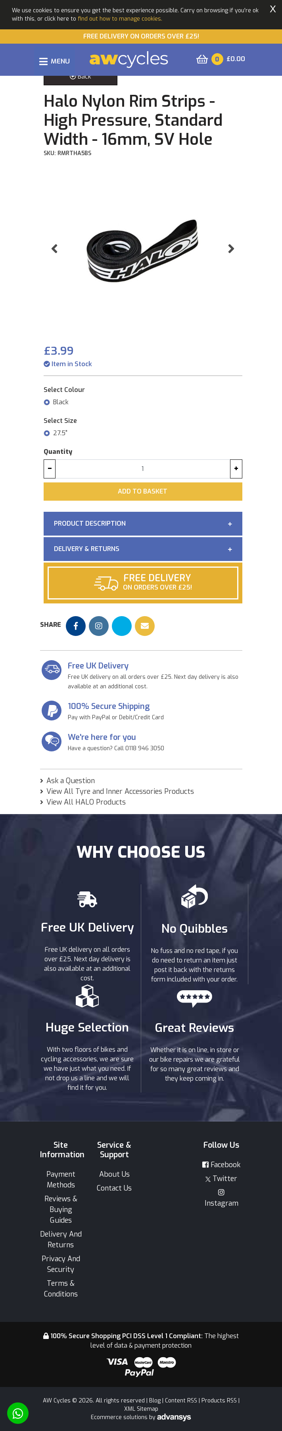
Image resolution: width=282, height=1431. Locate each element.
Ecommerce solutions (120, 1417)
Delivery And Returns (61, 1239)
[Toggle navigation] (54, 61)
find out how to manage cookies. (120, 19)
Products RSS (219, 1400)
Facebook (221, 1165)
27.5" (60, 433)
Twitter (221, 1178)
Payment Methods (60, 1180)
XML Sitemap (141, 1409)
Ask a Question (70, 781)
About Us (114, 1174)
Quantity (58, 452)
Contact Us (114, 1188)
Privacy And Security (61, 1264)
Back (80, 76)
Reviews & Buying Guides (60, 1209)
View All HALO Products (86, 802)
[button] (54, 249)
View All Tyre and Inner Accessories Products (120, 791)
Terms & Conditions (61, 1289)
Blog (155, 1400)
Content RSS (181, 1400)
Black (61, 402)
